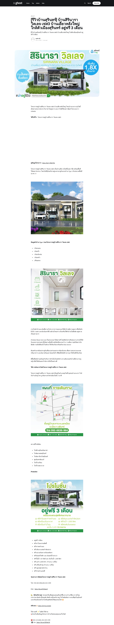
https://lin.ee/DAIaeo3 (41, 589)
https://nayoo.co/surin (44, 606)
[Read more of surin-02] (33, 39)
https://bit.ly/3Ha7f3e (48, 163)
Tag (33, 3)
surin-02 (38, 38)
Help (43, 3)
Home (27, 3)
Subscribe (96, 3)
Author (38, 3)
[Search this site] (85, 3)
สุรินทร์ (32, 16)
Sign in (89, 3)
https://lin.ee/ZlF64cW (43, 622)
